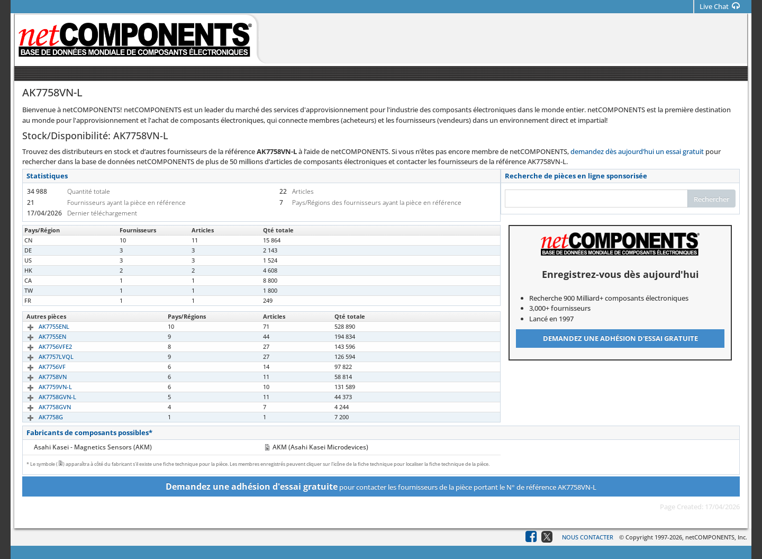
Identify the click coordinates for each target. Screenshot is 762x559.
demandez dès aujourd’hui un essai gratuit (637, 151)
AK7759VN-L (43, 387)
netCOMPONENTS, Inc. (716, 537)
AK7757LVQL (43, 356)
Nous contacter (587, 537)
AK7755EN (40, 336)
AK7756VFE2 (43, 346)
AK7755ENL (41, 326)
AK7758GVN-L (45, 397)
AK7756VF (39, 367)
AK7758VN (40, 377)
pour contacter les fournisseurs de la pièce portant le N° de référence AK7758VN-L (381, 486)
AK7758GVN (42, 407)
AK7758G (38, 417)
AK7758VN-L (43, 240)
